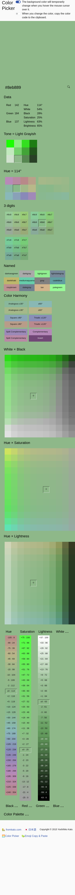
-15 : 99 (11, 669)
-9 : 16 (25, 776)
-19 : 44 (43, 739)
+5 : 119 (11, 701)
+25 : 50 (25, 707)
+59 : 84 (25, 659)
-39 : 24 (43, 765)
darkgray (27, 273)
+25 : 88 (44, 653)
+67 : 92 (25, 648)
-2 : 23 (25, 760)
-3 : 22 (25, 765)
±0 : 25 (25, 749)
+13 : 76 (44, 669)
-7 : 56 (44, 717)
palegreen (57, 287)
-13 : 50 (43, 728)
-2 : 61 (44, 707)
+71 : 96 (25, 643)
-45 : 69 (11, 659)
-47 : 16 (43, 776)
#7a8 (16, 255)
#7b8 (16, 247)
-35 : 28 (43, 760)
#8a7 (49, 230)
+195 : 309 (11, 776)
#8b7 (49, 222)
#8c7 (50, 214)
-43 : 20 (43, 771)
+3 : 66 (43, 685)
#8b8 (42, 222)
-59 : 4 (44, 792)
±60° (40, 304)
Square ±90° (16, 317)
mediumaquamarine (27, 280)
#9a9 (9, 230)
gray (42, 280)
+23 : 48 (25, 712)
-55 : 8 (44, 787)
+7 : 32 (25, 733)
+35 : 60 (25, 691)
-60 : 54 (11, 653)
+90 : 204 (11, 739)
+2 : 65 (43, 691)
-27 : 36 (43, 749)
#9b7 (24, 222)
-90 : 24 (11, 643)
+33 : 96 (44, 643)
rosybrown (11, 287)
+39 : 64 (25, 685)
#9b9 (9, 222)
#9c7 (24, 214)
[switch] (18, 2)
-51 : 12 (43, 781)
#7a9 (9, 255)
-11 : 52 (43, 723)
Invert (40, 338)
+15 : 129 (11, 712)
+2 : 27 (25, 744)
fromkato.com (11, 829)
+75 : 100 (25, 637)
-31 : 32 (43, 755)
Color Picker (10, 836)
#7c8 (16, 240)
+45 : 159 (11, 723)
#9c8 (16, 214)
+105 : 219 (11, 744)
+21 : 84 (44, 659)
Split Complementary (16, 331)
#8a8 (42, 230)
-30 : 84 (11, 664)
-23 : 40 (43, 744)
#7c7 (24, 240)
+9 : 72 (43, 675)
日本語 (30, 829)
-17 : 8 (25, 787)
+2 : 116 (11, 696)
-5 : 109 (11, 680)
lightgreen (42, 273)
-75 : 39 (11, 648)
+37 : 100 (43, 637)
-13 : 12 (25, 781)
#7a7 (24, 255)
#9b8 (16, 222)
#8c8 (42, 214)
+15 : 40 (25, 723)
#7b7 (24, 247)
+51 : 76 (25, 669)
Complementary (40, 331)
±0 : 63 (43, 701)
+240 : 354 (11, 792)
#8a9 (34, 230)
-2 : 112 (11, 685)
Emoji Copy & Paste (34, 836)
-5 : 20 (25, 771)
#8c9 (34, 214)
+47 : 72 (25, 675)
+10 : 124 (11, 707)
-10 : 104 (11, 675)
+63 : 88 (25, 653)
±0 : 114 (11, 691)
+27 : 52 (25, 701)
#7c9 (9, 240)
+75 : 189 (11, 733)
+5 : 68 (43, 680)
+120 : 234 (11, 749)
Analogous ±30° (16, 304)
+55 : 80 (25, 664)
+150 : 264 (11, 760)
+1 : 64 (43, 696)
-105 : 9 (11, 637)
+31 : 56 (25, 696)
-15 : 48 (43, 733)
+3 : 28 (25, 739)
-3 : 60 (44, 712)
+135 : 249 (11, 755)
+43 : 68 (25, 680)
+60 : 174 (11, 728)
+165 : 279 (11, 765)
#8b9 (34, 222)
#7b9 (9, 247)
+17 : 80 (44, 664)
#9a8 (16, 230)
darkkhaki (11, 280)
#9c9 (9, 214)
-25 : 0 (25, 797)
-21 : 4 (25, 792)
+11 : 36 (25, 728)
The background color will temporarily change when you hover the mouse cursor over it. (46, 5)
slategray (27, 287)
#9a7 (24, 230)
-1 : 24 (25, 755)
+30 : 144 (11, 717)
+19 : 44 (25, 717)
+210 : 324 (11, 781)
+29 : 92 (44, 648)
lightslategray (57, 273)
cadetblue (57, 280)
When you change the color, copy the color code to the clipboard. (46, 15)
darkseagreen (11, 273)
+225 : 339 (11, 787)
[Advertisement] (30, 52)
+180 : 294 (11, 771)
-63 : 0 (44, 797)
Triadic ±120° (40, 317)
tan (42, 287)
